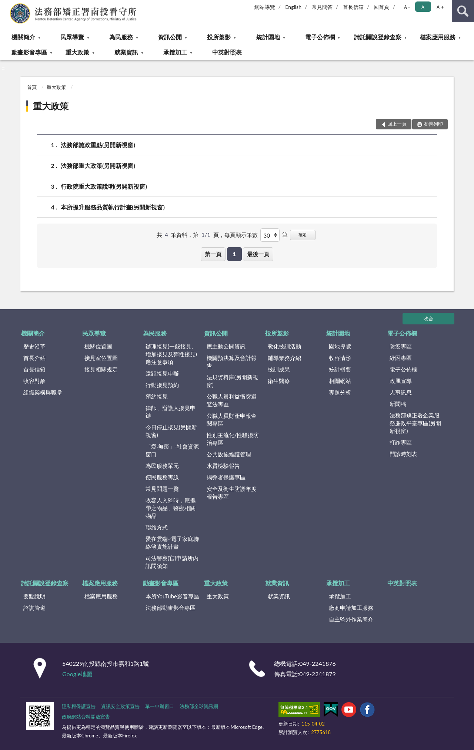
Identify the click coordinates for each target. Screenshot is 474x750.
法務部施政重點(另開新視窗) (98, 145)
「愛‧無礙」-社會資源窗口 (172, 450)
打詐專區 (401, 442)
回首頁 (381, 7)
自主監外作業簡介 (351, 619)
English (293, 7)
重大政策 (77, 52)
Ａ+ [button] (439, 7)
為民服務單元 (162, 465)
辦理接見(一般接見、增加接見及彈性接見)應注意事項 (171, 354)
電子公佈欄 (320, 36)
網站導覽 (264, 7)
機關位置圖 (98, 346)
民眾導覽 (72, 36)
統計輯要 (340, 369)
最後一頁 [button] (258, 254)
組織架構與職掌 (42, 392)
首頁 (32, 87)
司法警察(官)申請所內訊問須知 (172, 562)
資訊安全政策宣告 (120, 706)
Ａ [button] (422, 7)
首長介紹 (34, 357)
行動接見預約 (162, 384)
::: (6, 6)
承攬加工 (175, 52)
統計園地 (268, 36)
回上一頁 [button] (397, 124)
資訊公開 (170, 36)
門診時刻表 (403, 453)
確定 (302, 234)
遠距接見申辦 (162, 373)
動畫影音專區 (29, 52)
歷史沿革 (34, 346)
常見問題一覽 (162, 488)
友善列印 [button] (433, 124)
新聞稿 (398, 403)
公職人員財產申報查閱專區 (232, 419)
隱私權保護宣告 (79, 706)
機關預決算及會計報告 (232, 361)
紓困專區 (401, 357)
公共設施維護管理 (229, 454)
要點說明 (34, 596)
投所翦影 (219, 36)
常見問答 (322, 7)
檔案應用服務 (437, 36)
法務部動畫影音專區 (171, 607)
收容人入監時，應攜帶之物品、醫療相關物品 (171, 508)
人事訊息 (401, 392)
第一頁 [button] (213, 254)
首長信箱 (353, 7)
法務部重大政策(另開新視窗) (98, 165)
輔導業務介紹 (284, 357)
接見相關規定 (101, 369)
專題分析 (340, 392)
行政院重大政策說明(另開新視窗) (104, 186)
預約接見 (157, 396)
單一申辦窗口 (159, 706)
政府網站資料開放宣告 (86, 717)
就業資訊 (126, 52)
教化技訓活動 (284, 346)
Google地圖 (77, 673)
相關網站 (340, 380)
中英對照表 (227, 52)
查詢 (463, 11)
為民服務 (121, 36)
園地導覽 (340, 346)
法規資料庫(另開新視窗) (232, 381)
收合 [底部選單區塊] (428, 318)
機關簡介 (23, 36)
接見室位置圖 (101, 357)
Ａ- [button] (406, 7)
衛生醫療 (279, 380)
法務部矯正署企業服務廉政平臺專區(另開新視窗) (415, 423)
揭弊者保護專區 (226, 477)
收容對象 (34, 380)
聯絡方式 (157, 527)
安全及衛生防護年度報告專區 (232, 492)
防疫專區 (401, 346)
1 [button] (234, 254)
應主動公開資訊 (226, 346)
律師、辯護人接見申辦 (171, 411)
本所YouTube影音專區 (172, 596)
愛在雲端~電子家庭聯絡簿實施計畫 (172, 542)
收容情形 (340, 357)
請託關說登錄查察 (377, 36)
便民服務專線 (162, 477)
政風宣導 (401, 380)
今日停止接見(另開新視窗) (171, 431)
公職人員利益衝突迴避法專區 (232, 400)
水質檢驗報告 (223, 465)
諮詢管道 (34, 607)
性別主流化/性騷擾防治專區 (233, 439)
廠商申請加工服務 (351, 607)
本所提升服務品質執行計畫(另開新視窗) (113, 207)
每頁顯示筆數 (241, 234)
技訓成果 (279, 369)
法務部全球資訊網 (199, 706)
